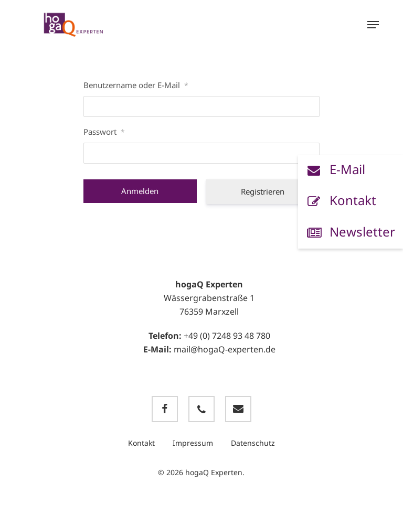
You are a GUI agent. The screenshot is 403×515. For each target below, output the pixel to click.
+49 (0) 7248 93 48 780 (227, 335)
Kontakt (141, 443)
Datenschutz (253, 443)
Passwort (104, 131)
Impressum (193, 443)
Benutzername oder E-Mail (135, 85)
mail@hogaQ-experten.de (224, 349)
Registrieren (262, 191)
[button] (373, 24)
